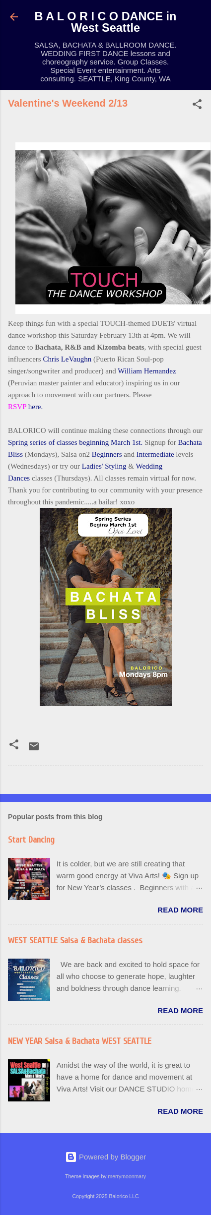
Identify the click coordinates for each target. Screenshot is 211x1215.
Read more (180, 910)
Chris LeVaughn (67, 359)
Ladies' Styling (104, 466)
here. (35, 407)
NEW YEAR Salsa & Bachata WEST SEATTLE (79, 1041)
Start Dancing (31, 840)
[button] (197, 106)
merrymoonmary (126, 1176)
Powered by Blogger (105, 1157)
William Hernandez (147, 371)
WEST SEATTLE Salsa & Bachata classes (75, 940)
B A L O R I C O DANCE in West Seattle (106, 22)
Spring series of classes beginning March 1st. (75, 442)
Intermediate (155, 454)
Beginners (107, 454)
